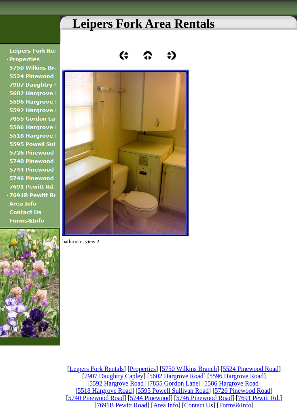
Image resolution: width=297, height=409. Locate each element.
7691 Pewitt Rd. (259, 397)
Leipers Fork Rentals (97, 368)
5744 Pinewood (150, 397)
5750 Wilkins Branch (189, 368)
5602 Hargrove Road (176, 376)
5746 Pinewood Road (204, 397)
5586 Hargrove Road (231, 383)
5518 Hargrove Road (105, 390)
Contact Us (198, 405)
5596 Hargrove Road (237, 376)
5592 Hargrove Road (116, 383)
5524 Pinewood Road (251, 368)
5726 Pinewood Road (243, 390)
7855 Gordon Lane (174, 383)
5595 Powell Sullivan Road (173, 390)
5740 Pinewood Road (96, 397)
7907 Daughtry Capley (114, 376)
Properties (142, 368)
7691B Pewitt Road (122, 405)
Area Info (165, 405)
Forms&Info (235, 405)
